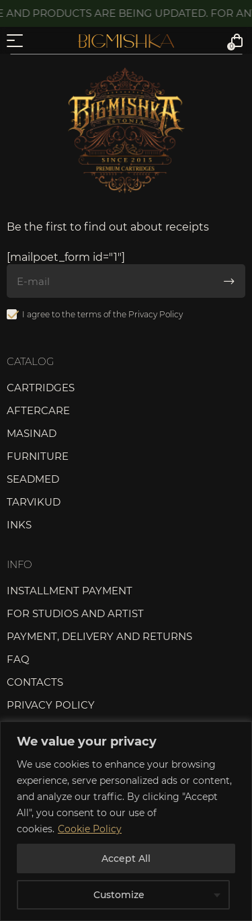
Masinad (31, 433)
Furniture (38, 456)
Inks (19, 524)
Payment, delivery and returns (99, 636)
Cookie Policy (90, 829)
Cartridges (41, 387)
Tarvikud (33, 501)
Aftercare (38, 410)
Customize (118, 895)
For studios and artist (75, 613)
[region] (126, 821)
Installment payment (69, 590)
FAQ (18, 659)
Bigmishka (126, 41)
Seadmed (33, 479)
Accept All (126, 858)
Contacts (35, 682)
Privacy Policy (155, 314)
